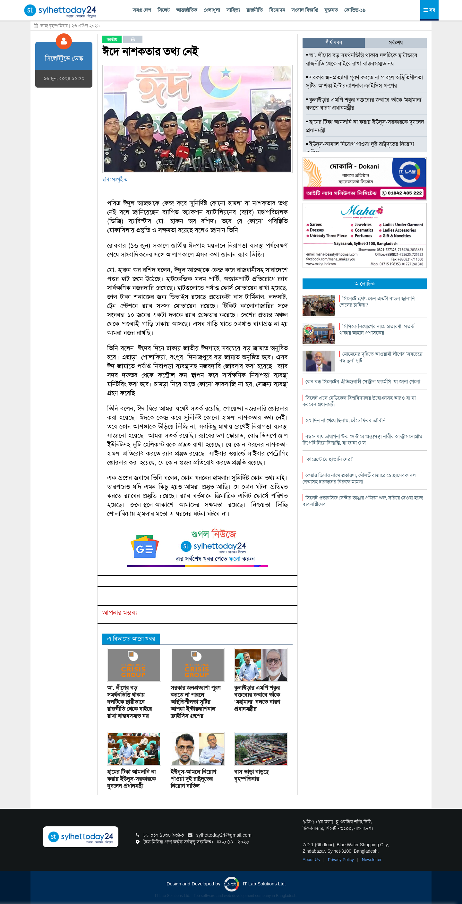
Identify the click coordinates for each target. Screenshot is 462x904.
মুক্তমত (331, 10)
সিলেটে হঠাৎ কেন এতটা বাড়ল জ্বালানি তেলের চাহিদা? (377, 301)
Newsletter (371, 859)
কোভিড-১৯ (354, 10)
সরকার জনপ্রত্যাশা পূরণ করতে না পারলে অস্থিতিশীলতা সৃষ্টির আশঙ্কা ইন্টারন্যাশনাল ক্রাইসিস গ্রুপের (195, 702)
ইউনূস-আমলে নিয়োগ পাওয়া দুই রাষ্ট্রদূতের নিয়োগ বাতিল (193, 779)
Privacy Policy (341, 859)
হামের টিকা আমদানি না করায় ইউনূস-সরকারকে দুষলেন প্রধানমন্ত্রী (131, 779)
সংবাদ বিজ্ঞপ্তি (305, 10)
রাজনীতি (254, 10)
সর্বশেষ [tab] (396, 42)
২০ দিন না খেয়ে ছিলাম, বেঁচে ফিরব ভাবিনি (345, 420)
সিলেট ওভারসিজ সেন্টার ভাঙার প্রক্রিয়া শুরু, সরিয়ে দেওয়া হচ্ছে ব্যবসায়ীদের (363, 500)
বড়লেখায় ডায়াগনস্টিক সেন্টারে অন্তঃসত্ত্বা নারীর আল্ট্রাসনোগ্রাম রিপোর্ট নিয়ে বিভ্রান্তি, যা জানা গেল (362, 439)
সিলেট (164, 10)
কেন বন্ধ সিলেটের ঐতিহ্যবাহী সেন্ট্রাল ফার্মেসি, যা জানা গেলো (362, 381)
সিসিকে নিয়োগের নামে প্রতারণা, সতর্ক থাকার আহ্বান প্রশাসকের (376, 329)
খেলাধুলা (212, 10)
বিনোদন (277, 10)
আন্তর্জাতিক (186, 10)
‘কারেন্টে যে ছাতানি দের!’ (329, 459)
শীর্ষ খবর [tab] (333, 42)
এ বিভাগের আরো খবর (131, 639)
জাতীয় (112, 39)
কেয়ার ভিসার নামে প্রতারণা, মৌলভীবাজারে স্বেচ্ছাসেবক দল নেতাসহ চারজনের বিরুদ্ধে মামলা (359, 478)
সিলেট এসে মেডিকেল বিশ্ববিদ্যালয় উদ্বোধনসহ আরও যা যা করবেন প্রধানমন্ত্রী (359, 401)
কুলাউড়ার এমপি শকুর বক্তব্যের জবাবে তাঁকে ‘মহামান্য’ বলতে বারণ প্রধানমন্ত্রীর (257, 698)
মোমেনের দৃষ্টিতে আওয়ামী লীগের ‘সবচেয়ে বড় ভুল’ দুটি (380, 357)
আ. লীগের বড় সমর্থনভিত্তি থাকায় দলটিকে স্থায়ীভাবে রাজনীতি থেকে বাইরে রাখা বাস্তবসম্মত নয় (129, 702)
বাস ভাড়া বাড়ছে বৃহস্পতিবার (251, 775)
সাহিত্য (233, 10)
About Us (312, 859)
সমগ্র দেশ (142, 10)
